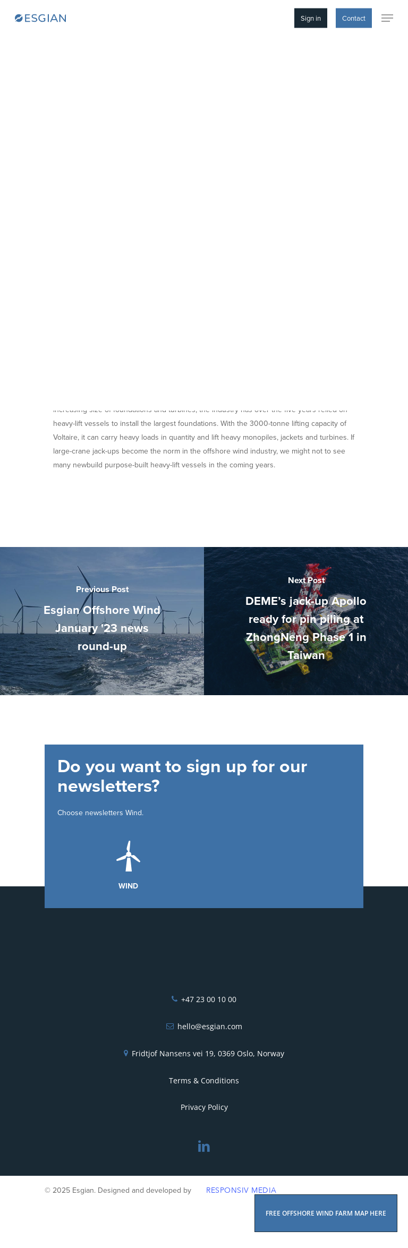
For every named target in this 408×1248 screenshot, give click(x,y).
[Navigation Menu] (387, 18)
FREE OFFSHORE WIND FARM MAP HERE (326, 1213)
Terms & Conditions (204, 1080)
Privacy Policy (204, 1107)
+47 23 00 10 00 (208, 999)
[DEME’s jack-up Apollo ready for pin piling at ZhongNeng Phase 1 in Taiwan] (306, 621)
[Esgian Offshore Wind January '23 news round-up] (102, 621)
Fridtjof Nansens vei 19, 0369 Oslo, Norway (208, 1053)
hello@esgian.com (209, 1026)
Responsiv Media (241, 1190)
